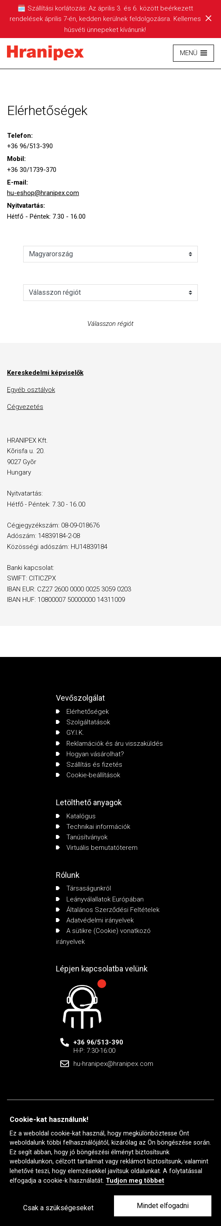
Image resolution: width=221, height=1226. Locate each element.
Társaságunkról (83, 888)
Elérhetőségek (82, 712)
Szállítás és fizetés (89, 764)
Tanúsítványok (81, 837)
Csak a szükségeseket (58, 1208)
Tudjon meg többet (135, 1180)
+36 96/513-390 (98, 1042)
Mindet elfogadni (163, 1206)
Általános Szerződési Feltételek (107, 910)
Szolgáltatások (83, 722)
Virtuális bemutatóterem (97, 848)
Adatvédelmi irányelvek (95, 920)
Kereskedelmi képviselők (45, 373)
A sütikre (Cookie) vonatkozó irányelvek (103, 936)
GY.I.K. (70, 733)
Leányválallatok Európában (100, 899)
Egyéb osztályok (31, 390)
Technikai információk (93, 827)
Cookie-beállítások (88, 775)
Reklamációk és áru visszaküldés (109, 743)
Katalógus (76, 816)
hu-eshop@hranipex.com (43, 193)
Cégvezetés (25, 407)
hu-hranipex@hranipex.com (113, 1064)
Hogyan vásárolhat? (90, 754)
